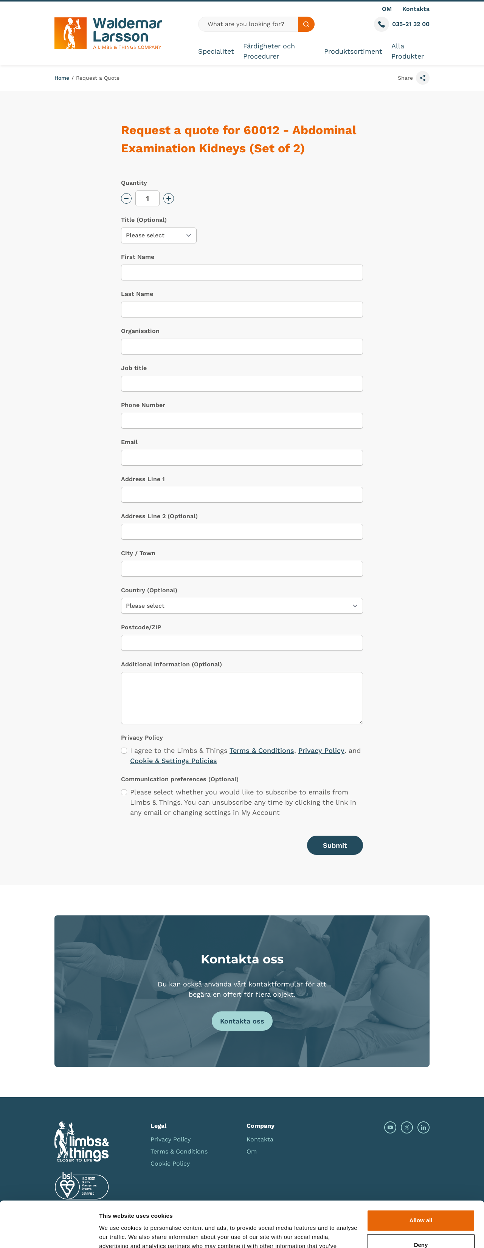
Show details (116, 1233)
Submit (335, 845)
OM (387, 8)
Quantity (134, 182)
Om (252, 1151)
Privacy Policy (321, 750)
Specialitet (216, 51)
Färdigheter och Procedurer (269, 51)
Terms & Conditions (262, 750)
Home (61, 78)
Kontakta (416, 8)
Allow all (421, 1177)
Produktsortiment (353, 51)
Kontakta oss (242, 1021)
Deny (421, 1202)
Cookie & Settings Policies (173, 761)
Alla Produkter (407, 51)
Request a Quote (97, 78)
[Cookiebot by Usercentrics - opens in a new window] (49, 1233)
